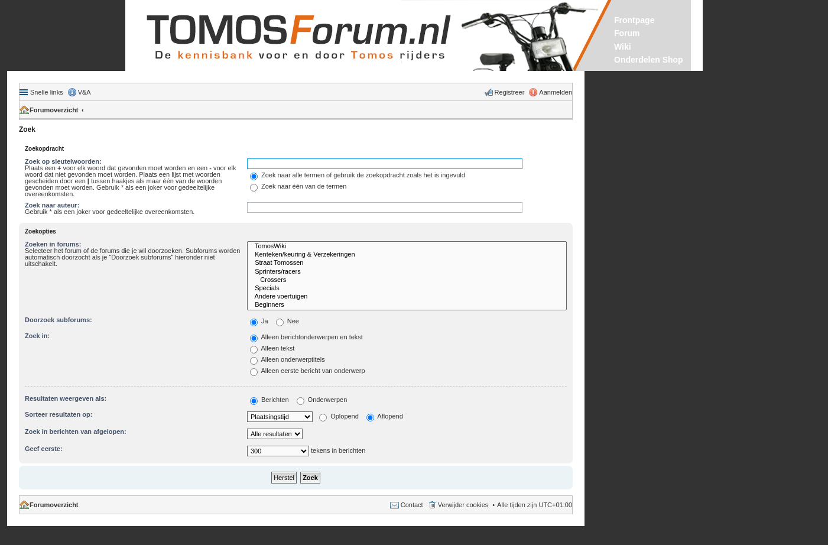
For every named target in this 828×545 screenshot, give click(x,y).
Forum (627, 33)
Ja (259, 321)
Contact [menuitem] (412, 504)
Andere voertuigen (407, 297)
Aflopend (384, 416)
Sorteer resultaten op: (58, 414)
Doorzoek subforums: (58, 319)
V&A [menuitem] (84, 92)
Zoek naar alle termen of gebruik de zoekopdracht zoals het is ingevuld (357, 175)
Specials (407, 288)
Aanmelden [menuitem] (555, 92)
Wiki (622, 46)
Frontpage (634, 20)
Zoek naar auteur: (52, 205)
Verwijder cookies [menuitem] (463, 504)
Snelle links (46, 92)
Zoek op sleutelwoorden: (63, 161)
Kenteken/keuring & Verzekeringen (407, 255)
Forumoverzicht (54, 109)
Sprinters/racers (407, 272)
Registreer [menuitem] (510, 92)
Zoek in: (37, 335)
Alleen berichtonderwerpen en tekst (306, 336)
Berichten (269, 399)
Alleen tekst (272, 348)
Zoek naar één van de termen (298, 186)
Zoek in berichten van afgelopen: (75, 431)
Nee (287, 321)
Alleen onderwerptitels (287, 359)
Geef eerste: (44, 448)
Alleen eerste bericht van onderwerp (307, 370)
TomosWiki (407, 246)
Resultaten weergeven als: (65, 398)
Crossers (407, 280)
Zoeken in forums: (53, 244)
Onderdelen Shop (648, 59)
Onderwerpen (322, 399)
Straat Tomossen (407, 263)
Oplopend (339, 416)
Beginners (407, 305)
